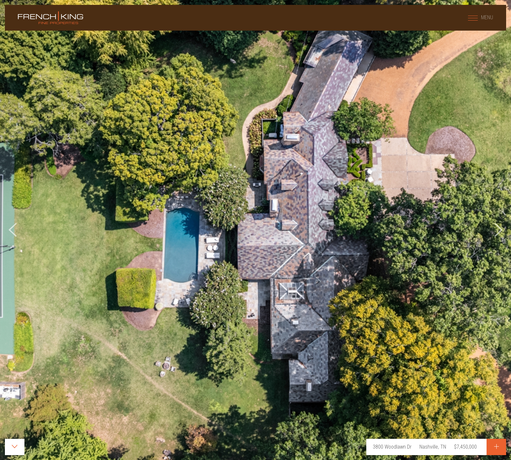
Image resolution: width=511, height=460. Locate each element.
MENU (480, 17)
